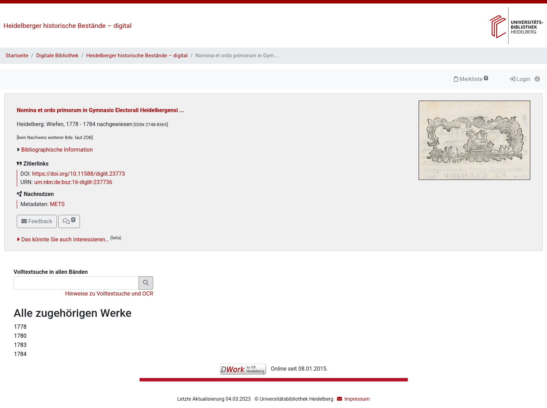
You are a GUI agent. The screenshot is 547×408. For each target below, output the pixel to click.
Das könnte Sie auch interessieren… (65, 239)
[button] (69, 221)
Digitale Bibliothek (57, 55)
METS (57, 204)
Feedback (36, 221)
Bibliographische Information (57, 149)
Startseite (17, 55)
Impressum (356, 399)
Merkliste (471, 79)
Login (520, 79)
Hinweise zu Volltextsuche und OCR (109, 293)
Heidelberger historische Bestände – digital (67, 26)
